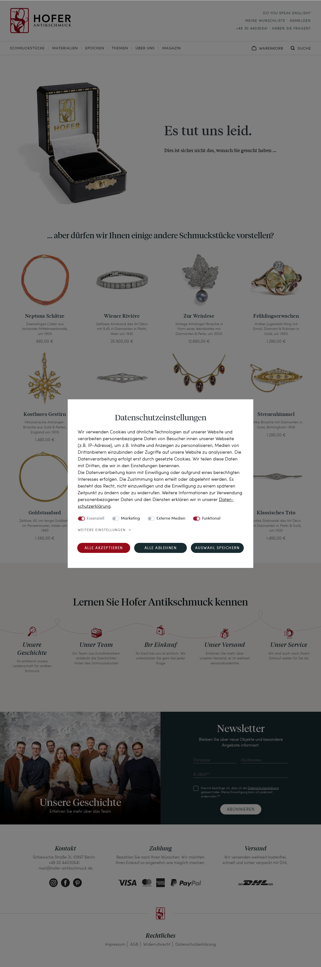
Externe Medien (170, 519)
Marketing (130, 519)
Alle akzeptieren (104, 548)
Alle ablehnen (160, 548)
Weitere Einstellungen (102, 530)
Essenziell (95, 519)
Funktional (211, 519)
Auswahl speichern (217, 548)
